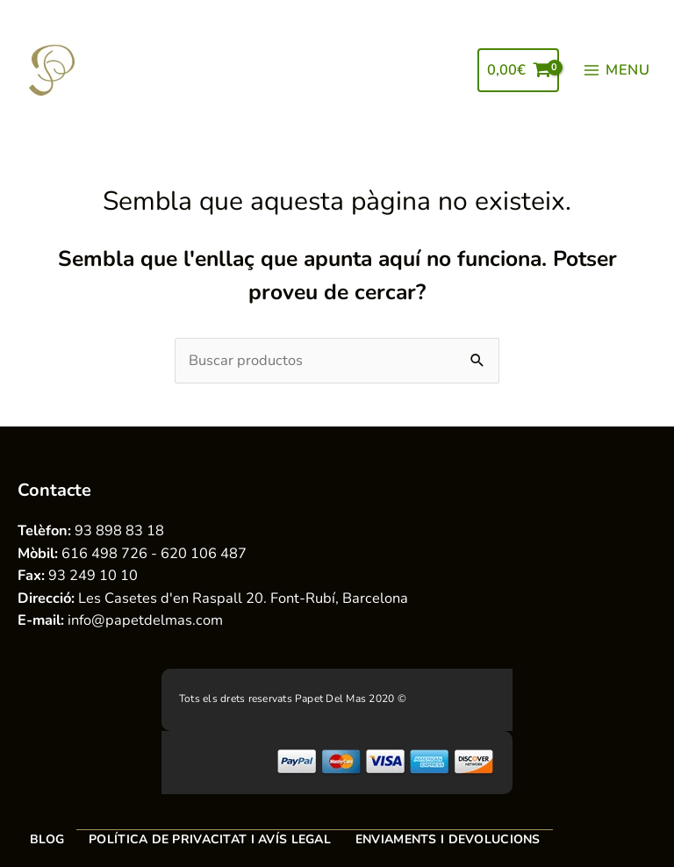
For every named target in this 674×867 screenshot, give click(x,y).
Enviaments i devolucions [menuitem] (448, 839)
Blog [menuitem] (47, 839)
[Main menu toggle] (616, 70)
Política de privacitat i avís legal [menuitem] (210, 839)
